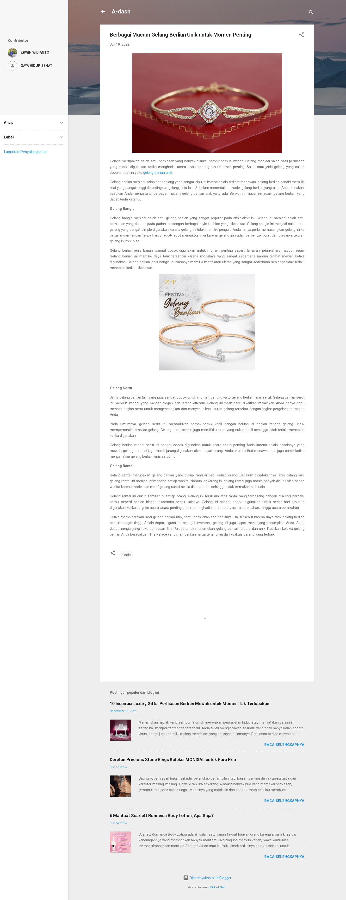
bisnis (126, 555)
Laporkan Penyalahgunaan (25, 152)
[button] (301, 35)
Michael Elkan (218, 887)
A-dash (121, 11)
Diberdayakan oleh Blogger (207, 878)
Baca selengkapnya (284, 745)
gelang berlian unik (157, 172)
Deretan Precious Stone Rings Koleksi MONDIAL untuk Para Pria (173, 759)
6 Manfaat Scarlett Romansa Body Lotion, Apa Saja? (162, 815)
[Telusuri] (311, 13)
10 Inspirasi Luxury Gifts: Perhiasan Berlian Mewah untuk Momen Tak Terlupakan (189, 703)
